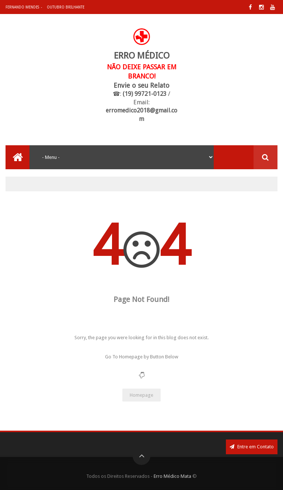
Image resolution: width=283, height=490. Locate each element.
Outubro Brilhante (65, 7)
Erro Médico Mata (172, 476)
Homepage (141, 395)
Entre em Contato (252, 446)
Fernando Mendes (22, 7)
